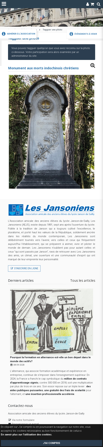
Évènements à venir (82, 34)
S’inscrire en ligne (24, 268)
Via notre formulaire (23, 420)
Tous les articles (82, 280)
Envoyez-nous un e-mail (25, 423)
